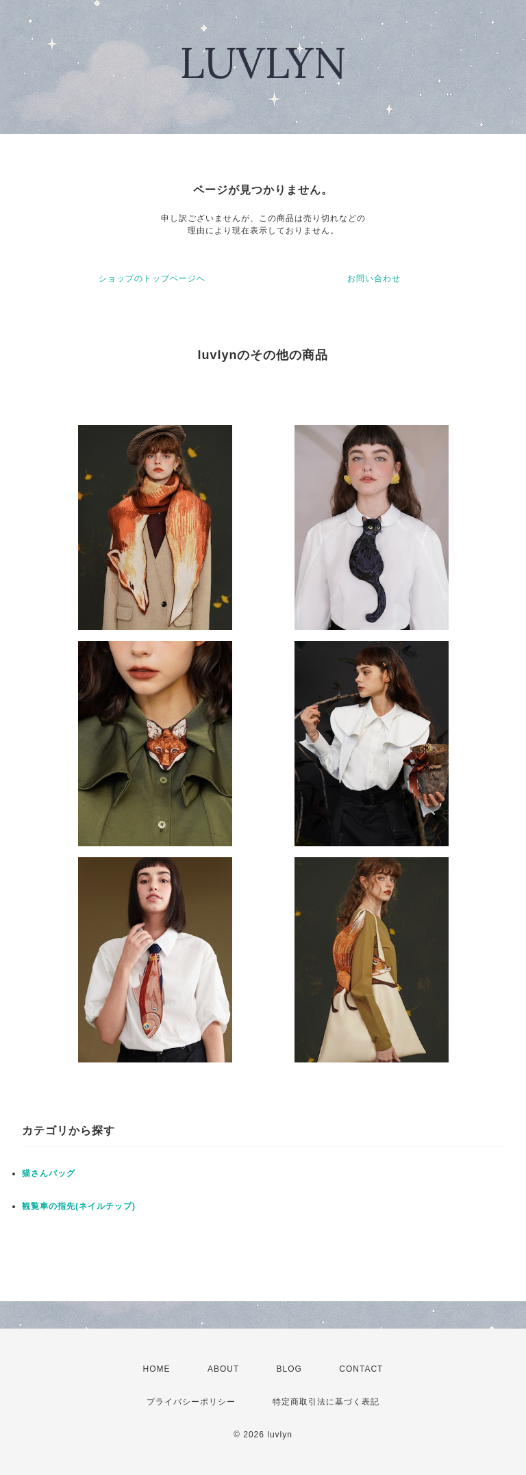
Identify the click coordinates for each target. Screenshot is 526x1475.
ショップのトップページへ (152, 278)
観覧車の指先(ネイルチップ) (79, 1206)
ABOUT (223, 1369)
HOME (157, 1369)
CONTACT (361, 1369)
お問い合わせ (374, 278)
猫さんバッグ (48, 1173)
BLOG (289, 1369)
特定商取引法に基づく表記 (326, 1402)
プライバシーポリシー (191, 1402)
